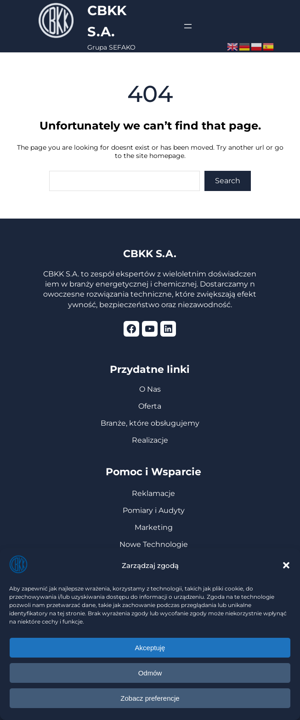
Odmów (150, 673)
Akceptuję (150, 648)
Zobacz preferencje (149, 698)
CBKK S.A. (149, 254)
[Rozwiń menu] (188, 26)
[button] (286, 565)
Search (227, 180)
